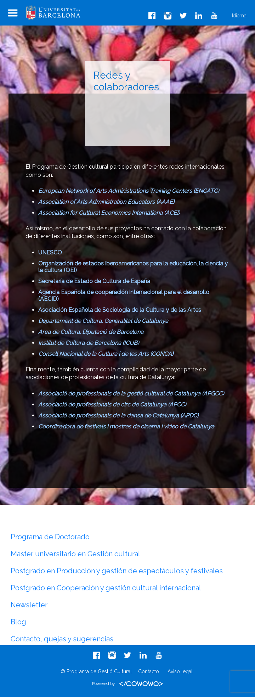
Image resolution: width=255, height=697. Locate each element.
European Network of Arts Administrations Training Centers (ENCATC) (128, 190)
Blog (18, 622)
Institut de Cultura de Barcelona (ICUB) (88, 342)
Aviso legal (180, 671)
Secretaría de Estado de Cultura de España (94, 281)
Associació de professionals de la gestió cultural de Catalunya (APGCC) (131, 393)
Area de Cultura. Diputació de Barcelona (90, 331)
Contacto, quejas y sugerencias (62, 639)
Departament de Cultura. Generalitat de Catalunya (103, 320)
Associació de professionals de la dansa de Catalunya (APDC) (118, 415)
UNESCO (50, 252)
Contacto (148, 671)
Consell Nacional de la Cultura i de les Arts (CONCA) (105, 353)
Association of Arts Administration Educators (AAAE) (106, 201)
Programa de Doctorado (50, 537)
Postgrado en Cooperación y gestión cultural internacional (106, 588)
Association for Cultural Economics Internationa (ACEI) (109, 212)
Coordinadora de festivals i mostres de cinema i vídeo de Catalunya (126, 426)
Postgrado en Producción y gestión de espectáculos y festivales (117, 571)
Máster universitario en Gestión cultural (75, 554)
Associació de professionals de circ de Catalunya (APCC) (112, 404)
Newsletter (29, 605)
